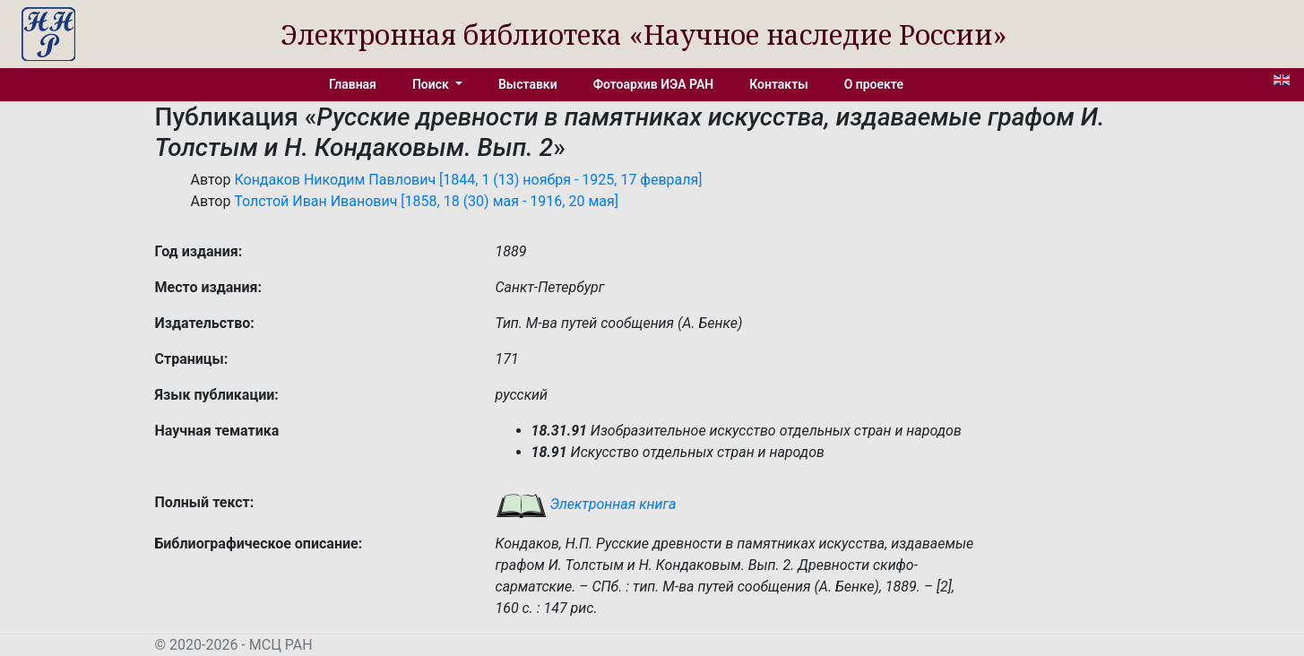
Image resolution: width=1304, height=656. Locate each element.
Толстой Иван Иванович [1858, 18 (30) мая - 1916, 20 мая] (426, 201)
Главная (352, 84)
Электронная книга (586, 504)
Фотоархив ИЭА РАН (653, 84)
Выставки (527, 84)
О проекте (873, 84)
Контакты (778, 84)
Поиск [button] (432, 84)
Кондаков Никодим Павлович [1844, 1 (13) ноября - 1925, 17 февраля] (468, 179)
